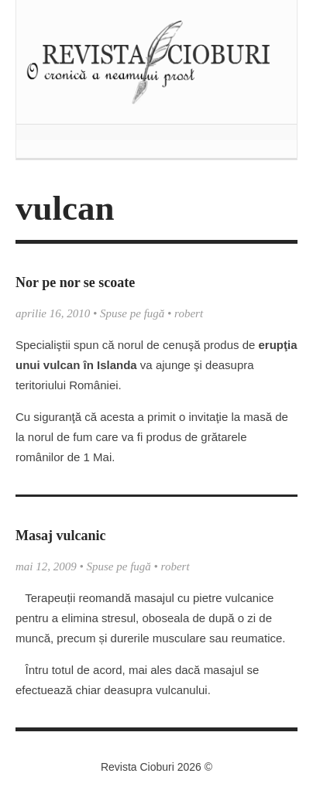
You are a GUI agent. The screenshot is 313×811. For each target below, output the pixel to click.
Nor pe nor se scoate (75, 282)
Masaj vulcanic (60, 535)
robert (188, 313)
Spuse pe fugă (132, 313)
